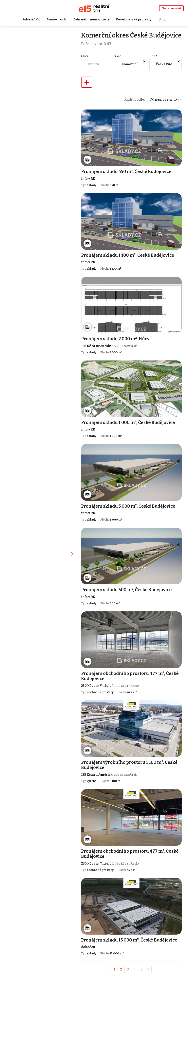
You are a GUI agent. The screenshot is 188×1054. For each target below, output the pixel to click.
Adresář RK (31, 19)
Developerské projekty (134, 19)
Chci (85, 64)
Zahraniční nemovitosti (91, 19)
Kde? (153, 64)
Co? (118, 64)
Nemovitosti (56, 19)
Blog (162, 19)
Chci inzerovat (171, 8)
